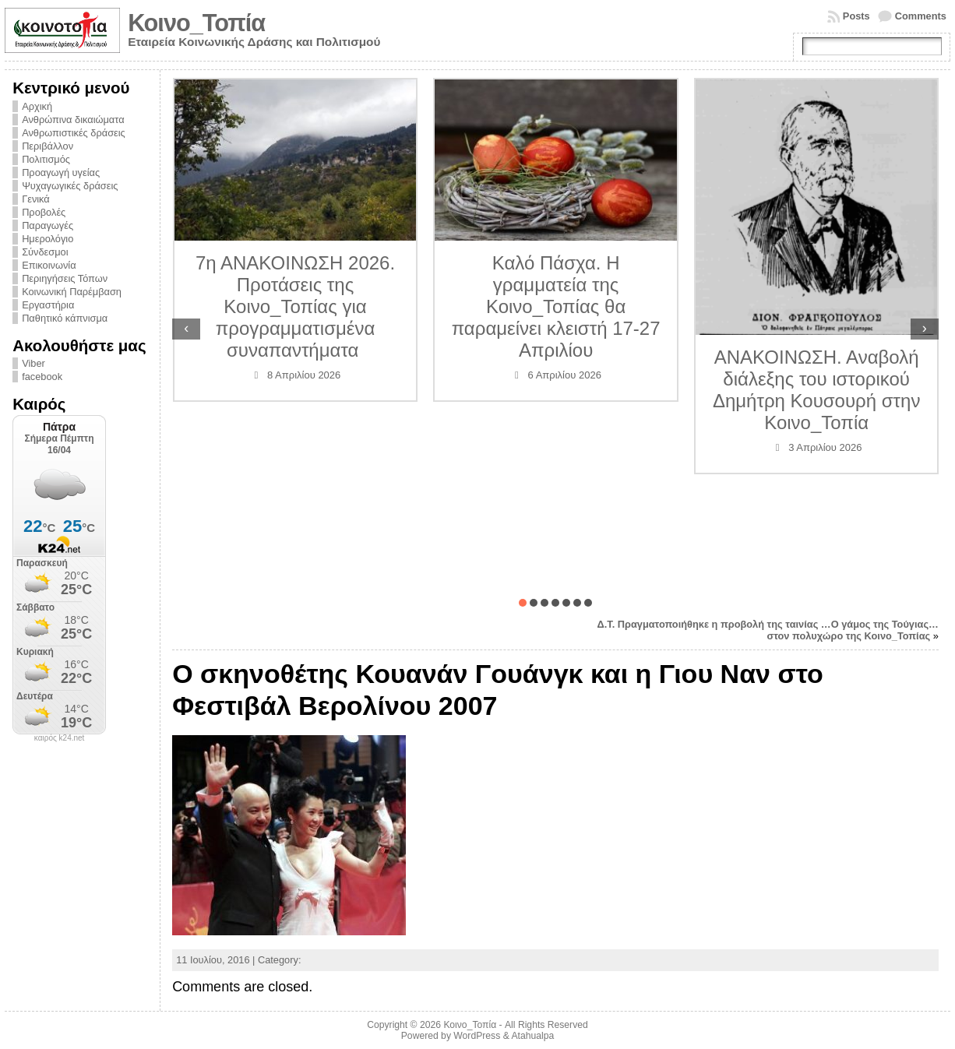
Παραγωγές (47, 225)
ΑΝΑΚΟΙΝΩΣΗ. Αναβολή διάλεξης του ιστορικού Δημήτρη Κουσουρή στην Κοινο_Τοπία (816, 390)
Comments (920, 16)
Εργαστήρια (48, 305)
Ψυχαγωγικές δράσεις (70, 186)
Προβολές (43, 212)
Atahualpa (532, 1035)
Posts (856, 16)
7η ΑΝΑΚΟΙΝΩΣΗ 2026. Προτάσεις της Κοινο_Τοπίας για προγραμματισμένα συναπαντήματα (295, 306)
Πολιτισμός (46, 159)
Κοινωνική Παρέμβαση (72, 291)
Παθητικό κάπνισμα (64, 318)
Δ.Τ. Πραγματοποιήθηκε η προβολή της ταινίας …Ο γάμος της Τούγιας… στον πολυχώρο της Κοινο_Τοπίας (768, 630)
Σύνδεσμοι (45, 252)
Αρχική (37, 106)
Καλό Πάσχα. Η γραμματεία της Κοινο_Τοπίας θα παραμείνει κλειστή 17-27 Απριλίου (556, 306)
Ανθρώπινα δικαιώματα (73, 119)
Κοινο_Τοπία (196, 23)
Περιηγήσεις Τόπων (64, 278)
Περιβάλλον (47, 146)
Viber (33, 363)
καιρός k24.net (59, 738)
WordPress (476, 1035)
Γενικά (36, 199)
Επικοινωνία (49, 265)
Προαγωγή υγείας (61, 172)
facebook (42, 376)
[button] (523, 603)
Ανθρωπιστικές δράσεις (73, 133)
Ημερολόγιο (47, 239)
